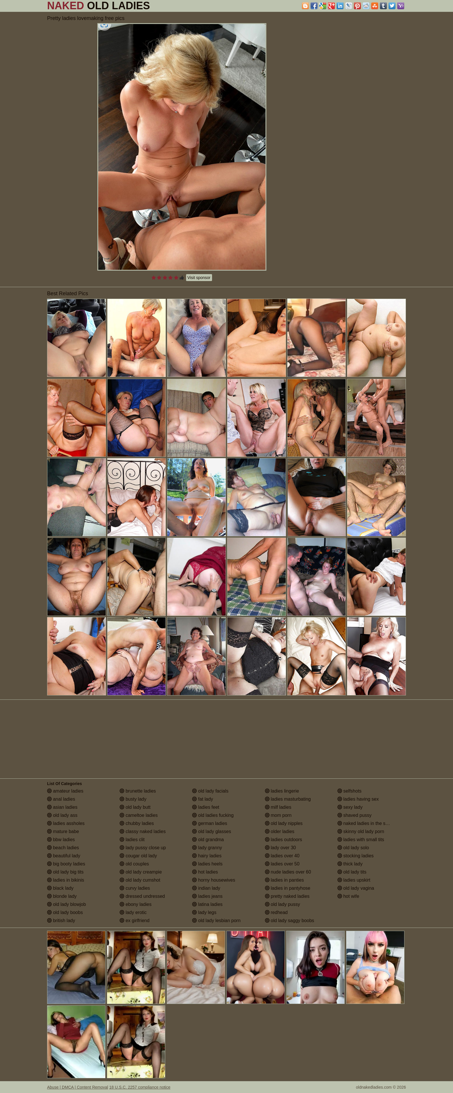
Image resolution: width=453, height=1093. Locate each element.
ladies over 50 (282, 863)
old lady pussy (282, 904)
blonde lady (62, 896)
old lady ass (62, 815)
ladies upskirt (353, 880)
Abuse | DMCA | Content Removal (77, 1087)
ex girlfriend (134, 920)
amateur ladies (65, 791)
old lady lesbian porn (216, 920)
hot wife (348, 896)
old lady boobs (65, 912)
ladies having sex (358, 799)
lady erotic (133, 912)
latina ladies (207, 904)
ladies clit (132, 839)
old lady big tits (65, 871)
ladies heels (207, 863)
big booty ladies (66, 863)
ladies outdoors (283, 839)
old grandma (208, 839)
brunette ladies (138, 791)
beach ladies (63, 847)
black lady (60, 888)
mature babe (63, 831)
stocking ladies (355, 855)
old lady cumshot (140, 880)
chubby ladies (137, 823)
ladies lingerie (282, 791)
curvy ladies (135, 888)
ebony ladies (135, 904)
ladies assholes (66, 823)
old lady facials (210, 791)
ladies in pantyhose (287, 888)
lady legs (204, 912)
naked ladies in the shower (367, 823)
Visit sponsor (199, 277)
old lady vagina (355, 888)
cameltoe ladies (139, 815)
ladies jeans (207, 896)
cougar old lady (138, 855)
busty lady (133, 799)
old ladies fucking (212, 815)
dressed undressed (142, 896)
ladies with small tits (360, 839)
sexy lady (350, 807)
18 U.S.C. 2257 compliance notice (139, 1087)
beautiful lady (63, 855)
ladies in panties (284, 880)
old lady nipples (284, 823)
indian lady (206, 888)
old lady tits (351, 871)
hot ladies (205, 871)
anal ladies (61, 799)
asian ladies (62, 807)
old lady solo (353, 847)
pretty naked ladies (287, 896)
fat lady (202, 799)
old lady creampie (141, 871)
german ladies (209, 823)
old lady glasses (211, 831)
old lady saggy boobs (289, 920)
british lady (61, 920)
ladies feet (205, 807)
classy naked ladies (143, 831)
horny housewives (213, 880)
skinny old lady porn (360, 831)
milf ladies (278, 807)
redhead (276, 912)
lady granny (207, 847)
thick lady (350, 863)
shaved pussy (354, 815)
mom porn (278, 815)
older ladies (279, 831)
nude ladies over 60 (288, 871)
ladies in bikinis (65, 880)
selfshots (349, 791)
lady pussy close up (143, 847)
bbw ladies (61, 839)
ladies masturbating (288, 799)
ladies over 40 (282, 855)
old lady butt (135, 807)
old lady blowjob (66, 904)
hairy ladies (206, 855)
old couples (134, 863)
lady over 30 (280, 847)
